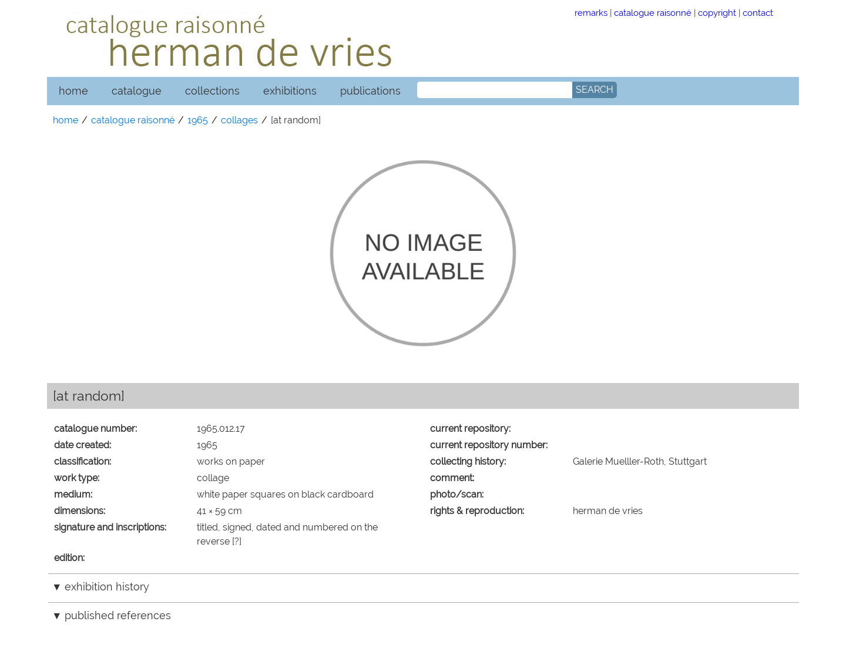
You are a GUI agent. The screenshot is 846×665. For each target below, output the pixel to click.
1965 (197, 120)
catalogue (137, 91)
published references (118, 615)
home (73, 91)
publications (370, 91)
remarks (591, 13)
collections (212, 91)
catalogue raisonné (652, 13)
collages (239, 120)
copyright (717, 13)
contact (758, 13)
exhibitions (290, 91)
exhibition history (107, 586)
